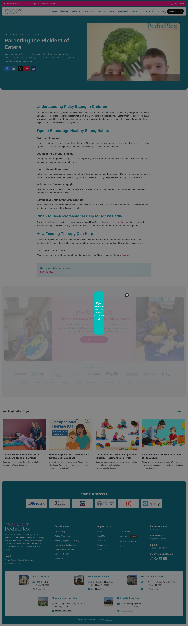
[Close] (127, 303)
